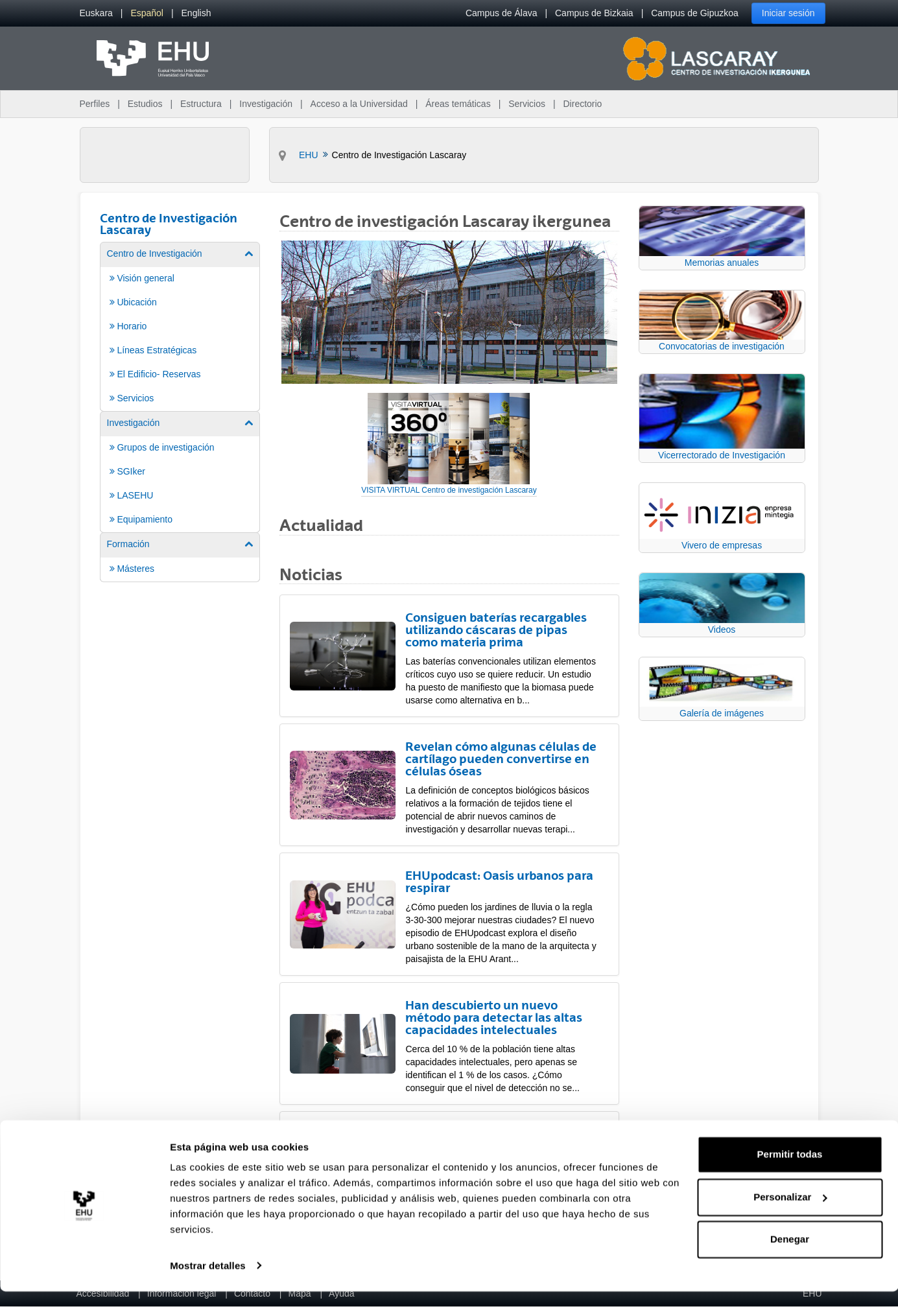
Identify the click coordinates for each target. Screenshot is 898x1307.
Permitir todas (790, 1170)
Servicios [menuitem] (526, 104)
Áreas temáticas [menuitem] (457, 104)
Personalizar (790, 1212)
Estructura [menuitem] (201, 104)
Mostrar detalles (208, 1281)
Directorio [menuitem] (582, 104)
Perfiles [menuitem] (95, 104)
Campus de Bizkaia (594, 13)
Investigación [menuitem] (265, 104)
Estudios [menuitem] (145, 104)
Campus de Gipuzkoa (694, 13)
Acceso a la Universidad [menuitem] (359, 104)
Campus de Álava (502, 13)
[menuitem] (96, 13)
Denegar (789, 1255)
